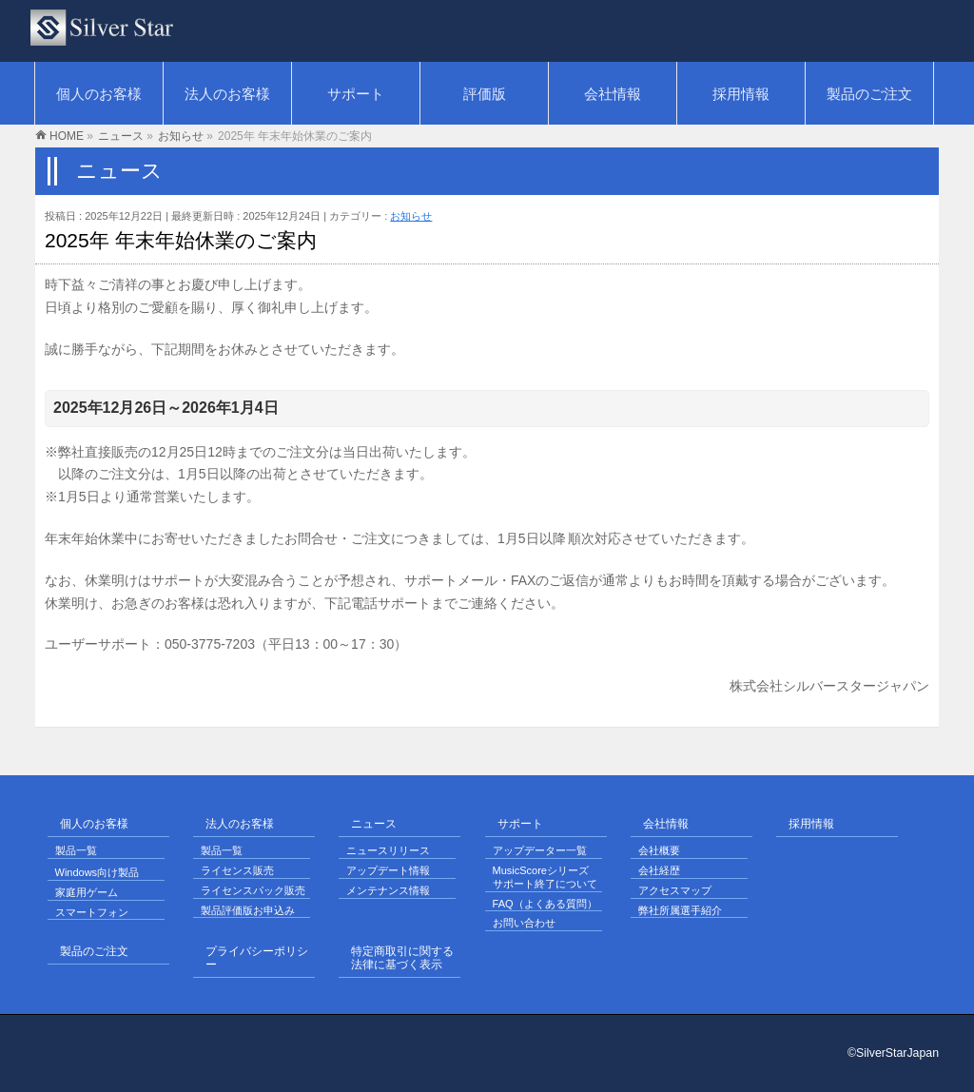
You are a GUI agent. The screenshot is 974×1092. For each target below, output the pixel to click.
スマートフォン (91, 912)
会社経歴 (659, 870)
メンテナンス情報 (388, 890)
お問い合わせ (524, 922)
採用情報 (811, 824)
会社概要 (659, 850)
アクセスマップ (674, 890)
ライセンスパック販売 (253, 890)
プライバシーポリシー (256, 958)
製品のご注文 (94, 952)
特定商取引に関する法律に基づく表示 (402, 958)
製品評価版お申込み (248, 910)
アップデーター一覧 (540, 850)
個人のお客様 (94, 824)
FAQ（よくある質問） (545, 903)
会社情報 (666, 824)
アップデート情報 (388, 870)
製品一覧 (76, 850)
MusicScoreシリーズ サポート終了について (545, 877)
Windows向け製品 (97, 872)
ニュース (374, 824)
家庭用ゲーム (86, 892)
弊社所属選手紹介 (680, 910)
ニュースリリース (388, 850)
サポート (520, 824)
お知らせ (411, 216)
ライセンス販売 (237, 870)
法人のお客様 (239, 824)
